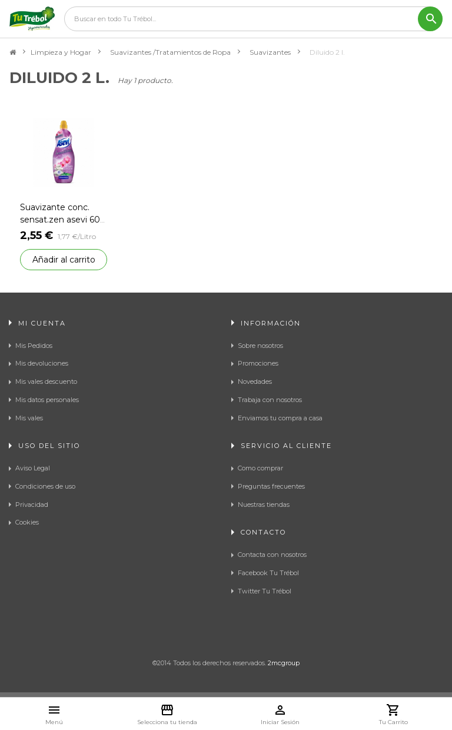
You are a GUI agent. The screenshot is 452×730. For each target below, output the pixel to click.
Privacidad (31, 504)
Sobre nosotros (260, 345)
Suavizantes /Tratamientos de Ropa (170, 52)
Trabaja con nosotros (270, 400)
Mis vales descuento (46, 381)
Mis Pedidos (33, 345)
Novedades (255, 381)
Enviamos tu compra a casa (280, 418)
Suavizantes (270, 52)
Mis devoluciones (41, 363)
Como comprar (260, 468)
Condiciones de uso (45, 486)
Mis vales (29, 418)
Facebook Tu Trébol (268, 573)
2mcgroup (284, 663)
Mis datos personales (47, 400)
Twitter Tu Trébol (264, 591)
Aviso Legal (32, 468)
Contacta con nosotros (272, 554)
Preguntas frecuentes (271, 486)
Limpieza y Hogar (61, 52)
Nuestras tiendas (264, 504)
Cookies (27, 522)
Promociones (258, 363)
